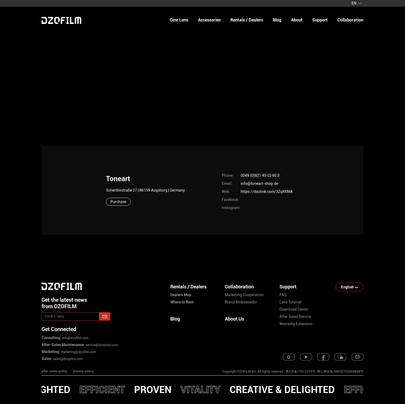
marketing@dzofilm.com (78, 352)
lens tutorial (290, 302)
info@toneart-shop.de (259, 183)
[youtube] (306, 357)
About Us (234, 319)
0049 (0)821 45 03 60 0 (260, 175)
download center (293, 309)
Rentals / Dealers (246, 20)
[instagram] (289, 357)
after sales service (295, 316)
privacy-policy (83, 371)
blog (277, 20)
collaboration (350, 20)
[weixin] (340, 357)
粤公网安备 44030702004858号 (339, 371)
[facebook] (323, 357)
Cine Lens (179, 20)
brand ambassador (241, 302)
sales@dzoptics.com (67, 359)
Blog (175, 319)
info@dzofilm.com (74, 338)
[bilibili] (357, 357)
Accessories (209, 20)
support (320, 20)
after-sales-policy (54, 371)
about (297, 20)
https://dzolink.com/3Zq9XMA (267, 191)
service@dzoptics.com (101, 345)
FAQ (283, 295)
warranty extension (295, 324)
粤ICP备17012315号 (300, 371)
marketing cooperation (244, 295)
